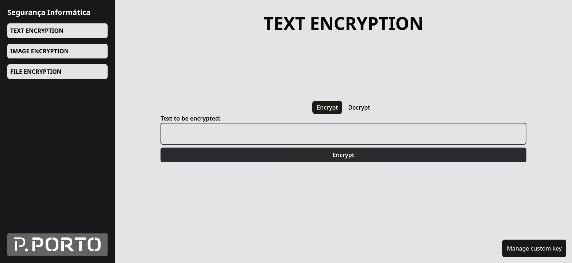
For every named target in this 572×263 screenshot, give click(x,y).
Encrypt (343, 155)
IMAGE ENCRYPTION (39, 51)
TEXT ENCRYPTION (36, 31)
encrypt (327, 107)
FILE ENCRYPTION (36, 72)
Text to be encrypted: (190, 118)
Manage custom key (534, 248)
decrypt (359, 107)
